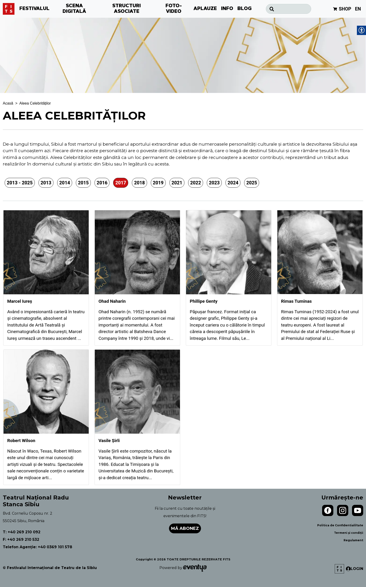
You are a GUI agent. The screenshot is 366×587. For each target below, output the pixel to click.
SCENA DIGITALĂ (74, 9)
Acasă (8, 103)
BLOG (244, 9)
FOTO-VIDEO (173, 9)
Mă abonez (185, 528)
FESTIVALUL (34, 9)
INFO (227, 9)
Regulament (353, 540)
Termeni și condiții (348, 532)
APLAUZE (205, 9)
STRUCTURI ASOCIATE (126, 9)
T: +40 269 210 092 (21, 532)
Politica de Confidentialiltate (340, 525)
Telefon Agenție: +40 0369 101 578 (37, 547)
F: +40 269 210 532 (21, 539)
